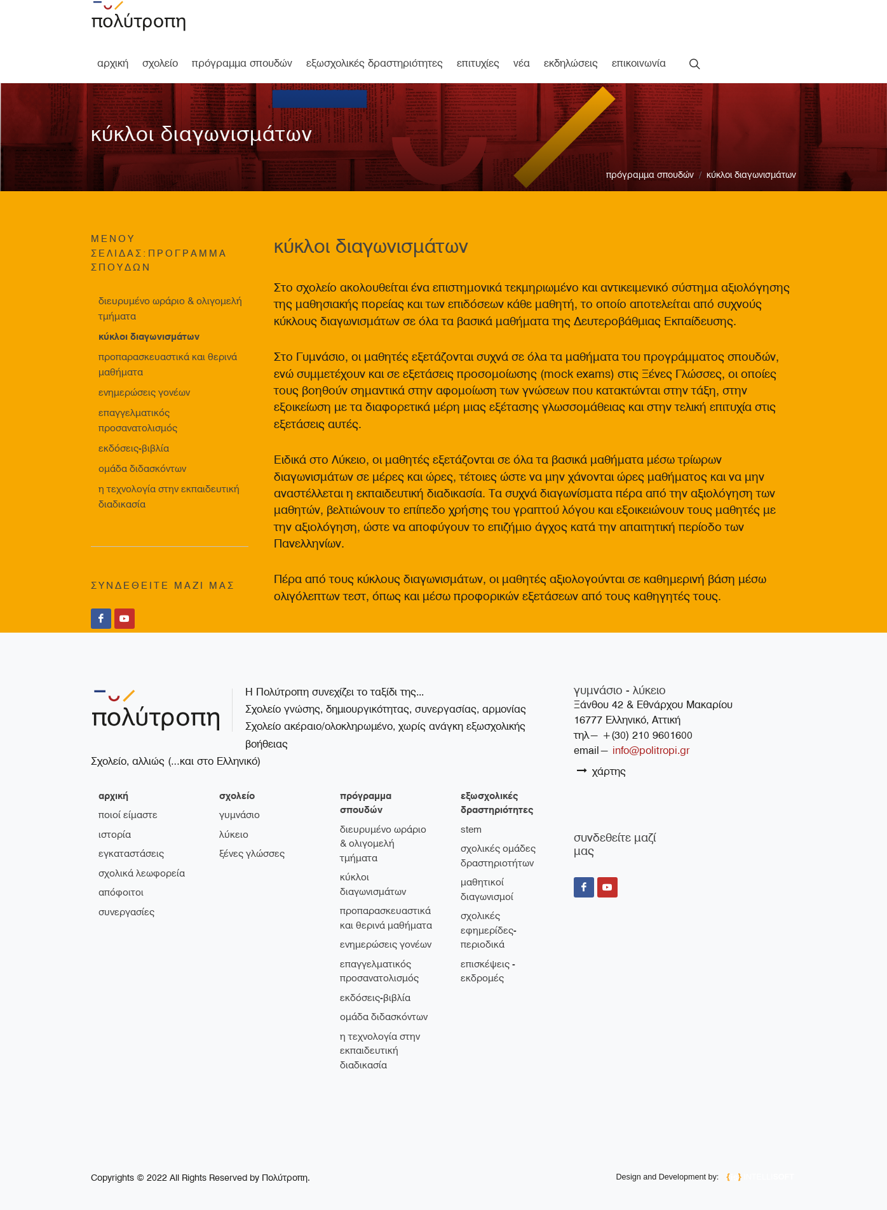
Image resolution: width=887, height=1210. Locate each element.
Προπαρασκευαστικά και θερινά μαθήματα (167, 364)
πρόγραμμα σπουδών (650, 175)
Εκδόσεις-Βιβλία (133, 448)
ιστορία (114, 834)
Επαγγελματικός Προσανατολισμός (137, 420)
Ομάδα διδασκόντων (142, 468)
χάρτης (601, 770)
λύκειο (233, 834)
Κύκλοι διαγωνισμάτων (751, 175)
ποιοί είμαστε (128, 815)
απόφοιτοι (121, 892)
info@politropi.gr (651, 750)
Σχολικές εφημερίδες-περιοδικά (489, 930)
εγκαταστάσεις (131, 853)
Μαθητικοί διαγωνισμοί (487, 890)
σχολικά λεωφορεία (141, 873)
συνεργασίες (126, 912)
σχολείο (237, 796)
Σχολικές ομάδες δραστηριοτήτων (498, 856)
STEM (471, 829)
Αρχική (113, 796)
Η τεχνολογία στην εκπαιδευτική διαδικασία (169, 496)
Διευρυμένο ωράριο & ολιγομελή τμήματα (170, 308)
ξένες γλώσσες (252, 853)
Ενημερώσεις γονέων (144, 392)
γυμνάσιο (239, 815)
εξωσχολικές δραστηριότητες (497, 803)
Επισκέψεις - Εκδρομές (488, 971)
